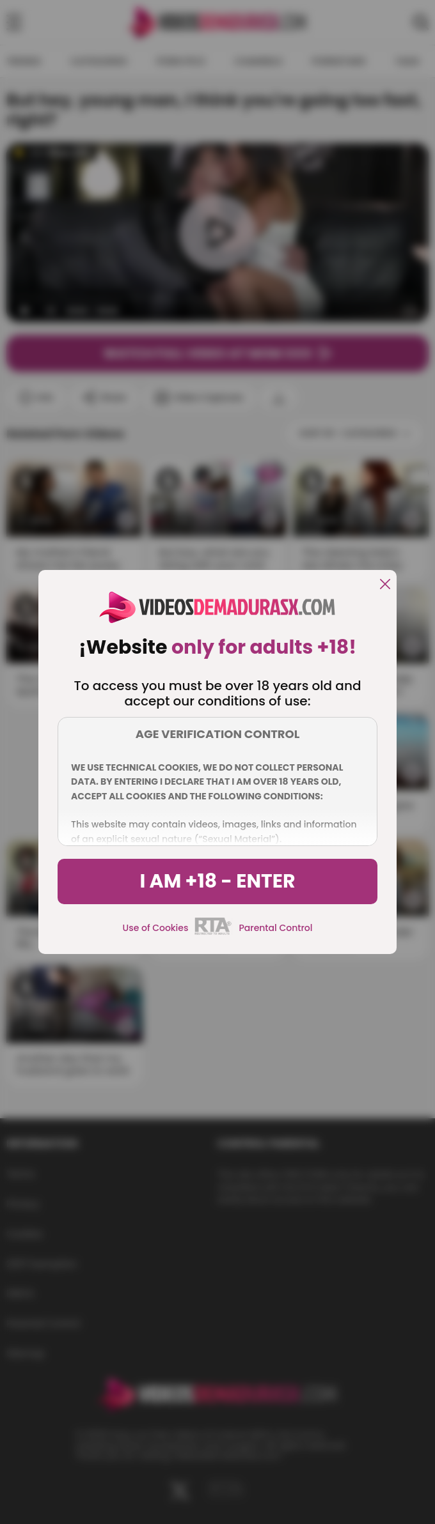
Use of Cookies (156, 927)
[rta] (213, 933)
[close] (385, 585)
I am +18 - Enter (217, 881)
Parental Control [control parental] (275, 927)
